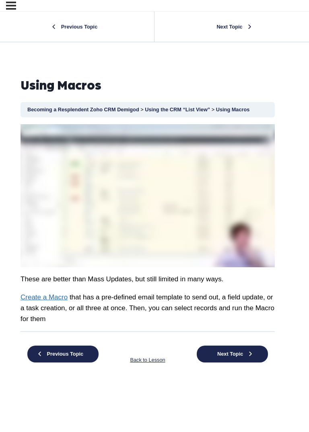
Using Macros (233, 109)
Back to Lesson (147, 360)
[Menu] (11, 5)
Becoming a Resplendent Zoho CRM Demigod (83, 109)
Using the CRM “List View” (178, 109)
